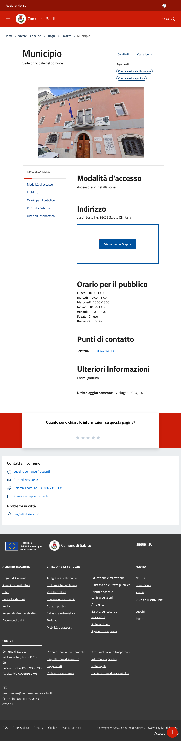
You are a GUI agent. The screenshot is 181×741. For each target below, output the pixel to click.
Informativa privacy (104, 659)
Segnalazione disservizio (63, 659)
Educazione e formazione (108, 577)
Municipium (169, 727)
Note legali (98, 666)
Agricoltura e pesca (104, 631)
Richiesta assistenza (60, 673)
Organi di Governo (14, 578)
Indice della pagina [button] (38, 172)
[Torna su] (172, 732)
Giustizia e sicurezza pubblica (110, 584)
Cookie (52, 727)
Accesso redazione (166, 733)
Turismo (52, 620)
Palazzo (66, 35)
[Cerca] (172, 18)
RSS (5, 727)
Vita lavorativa (56, 592)
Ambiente (97, 604)
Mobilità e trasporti (59, 627)
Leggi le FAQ (55, 666)
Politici (6, 606)
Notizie (140, 578)
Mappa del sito (71, 727)
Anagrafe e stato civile (62, 578)
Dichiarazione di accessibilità (110, 673)
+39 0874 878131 (103, 351)
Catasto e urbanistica (61, 613)
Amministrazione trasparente (111, 652)
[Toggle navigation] (7, 18)
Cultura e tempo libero (62, 585)
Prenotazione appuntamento (66, 652)
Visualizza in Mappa (117, 244)
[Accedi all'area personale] (164, 5)
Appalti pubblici (57, 606)
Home (9, 35)
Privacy (39, 727)
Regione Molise (16, 5)
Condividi (126, 54)
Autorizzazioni (100, 624)
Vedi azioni (146, 54)
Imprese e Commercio (61, 599)
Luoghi (51, 35)
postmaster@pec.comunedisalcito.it (27, 693)
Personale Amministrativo (19, 613)
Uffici (5, 592)
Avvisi (140, 592)
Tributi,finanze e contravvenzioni (102, 595)
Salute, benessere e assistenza (104, 614)
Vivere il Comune (30, 35)
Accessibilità (21, 727)
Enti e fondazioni (13, 599)
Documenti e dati (13, 620)
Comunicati (143, 585)
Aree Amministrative (16, 585)
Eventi (140, 618)
